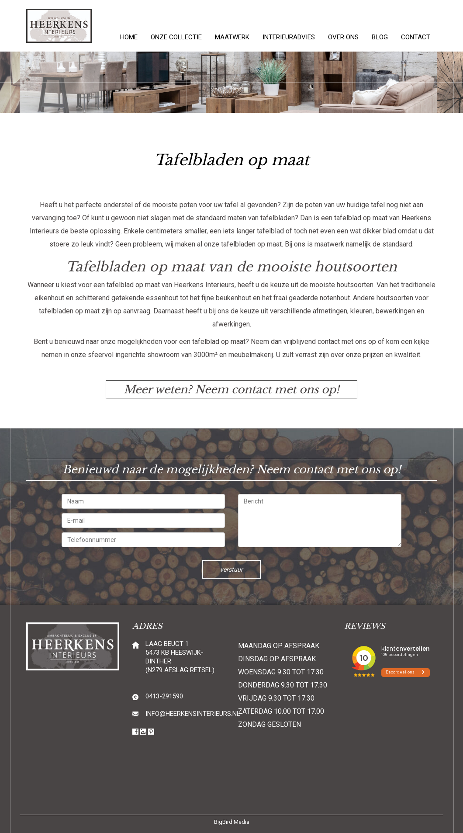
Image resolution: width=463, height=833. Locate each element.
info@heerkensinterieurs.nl (192, 714)
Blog (380, 37)
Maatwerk (232, 37)
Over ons (343, 37)
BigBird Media (231, 822)
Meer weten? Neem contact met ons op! (231, 389)
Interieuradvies (289, 37)
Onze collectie (176, 37)
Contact (415, 37)
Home (129, 37)
